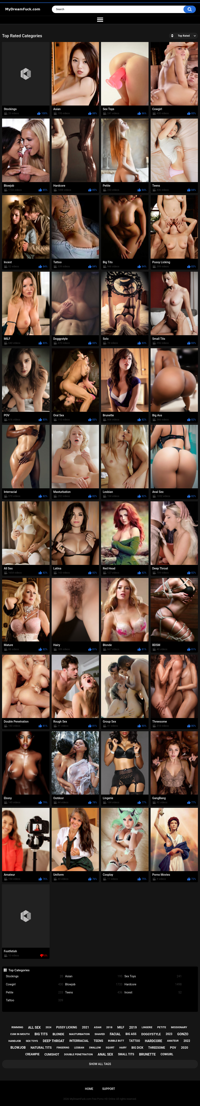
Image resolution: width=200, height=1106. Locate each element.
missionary (179, 1027)
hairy (122, 1047)
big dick (137, 1047)
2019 (133, 1027)
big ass (131, 1034)
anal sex (105, 1054)
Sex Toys (153, 976)
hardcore (153, 1041)
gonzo (182, 1034)
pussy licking (66, 1027)
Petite (34, 992)
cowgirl (167, 1054)
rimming (17, 1027)
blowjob (18, 1048)
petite (161, 1027)
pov (173, 1048)
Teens (93, 992)
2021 (85, 1027)
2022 (186, 1040)
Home (89, 1088)
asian (97, 1027)
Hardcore (153, 984)
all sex (34, 1027)
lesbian (79, 1047)
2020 (184, 1048)
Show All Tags (100, 1064)
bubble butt (116, 1040)
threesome (156, 1047)
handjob (14, 1040)
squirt (110, 1047)
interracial (79, 1041)
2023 (169, 1034)
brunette (147, 1054)
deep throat (53, 1041)
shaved (100, 1034)
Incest (153, 992)
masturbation (79, 1034)
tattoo (134, 1040)
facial (115, 1034)
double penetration (78, 1054)
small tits (126, 1054)
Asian (93, 976)
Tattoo (34, 1000)
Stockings (34, 976)
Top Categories (19, 970)
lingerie (147, 1027)
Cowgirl (34, 984)
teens (98, 1041)
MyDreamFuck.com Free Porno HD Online (92, 1099)
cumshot (51, 1054)
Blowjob (93, 984)
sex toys (32, 1040)
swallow (95, 1047)
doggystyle (151, 1034)
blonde (58, 1034)
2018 (109, 1027)
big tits (41, 1034)
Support (108, 1088)
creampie (32, 1054)
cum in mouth (20, 1034)
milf (120, 1027)
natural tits (41, 1048)
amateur (173, 1040)
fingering (63, 1047)
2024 (48, 1027)
